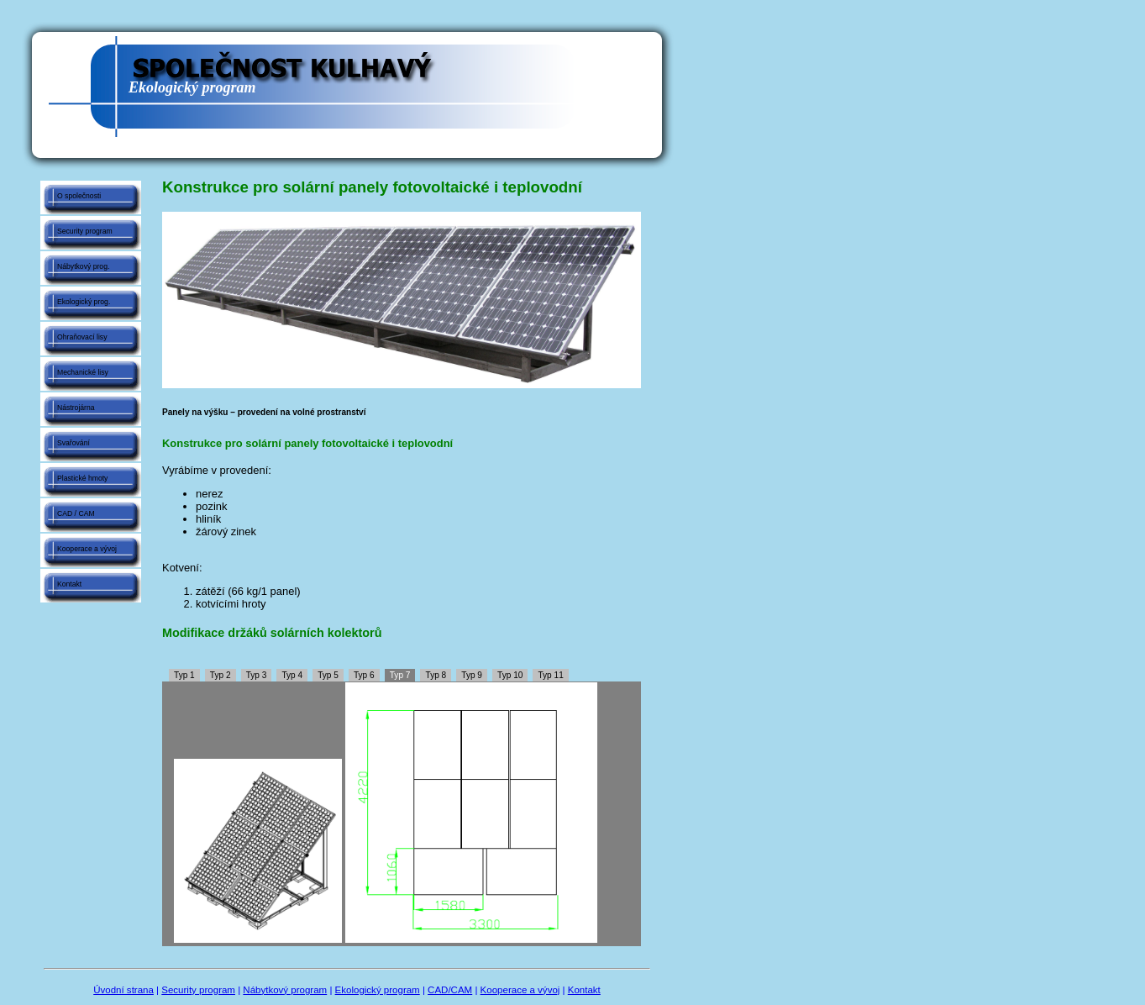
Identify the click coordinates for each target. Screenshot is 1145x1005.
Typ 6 (364, 675)
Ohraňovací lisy (82, 337)
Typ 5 (328, 675)
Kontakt (69, 584)
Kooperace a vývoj (87, 549)
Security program (85, 231)
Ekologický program (377, 990)
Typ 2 (220, 675)
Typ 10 (510, 675)
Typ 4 (291, 675)
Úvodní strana (123, 990)
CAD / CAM (76, 513)
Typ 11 (550, 675)
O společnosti (79, 196)
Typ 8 (436, 675)
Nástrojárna (76, 407)
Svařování (73, 443)
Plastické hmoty (82, 478)
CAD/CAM (450, 990)
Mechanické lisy (82, 372)
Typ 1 (184, 675)
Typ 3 (256, 675)
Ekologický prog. (83, 301)
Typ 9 (471, 675)
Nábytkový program (285, 990)
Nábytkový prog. (83, 266)
